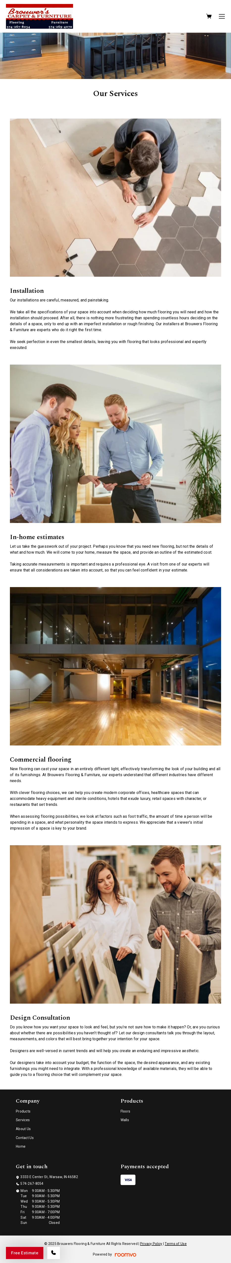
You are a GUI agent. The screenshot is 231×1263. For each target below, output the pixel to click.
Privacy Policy (151, 1244)
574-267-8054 (31, 1184)
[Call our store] (53, 1253)
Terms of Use (175, 1244)
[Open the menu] (222, 16)
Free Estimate (24, 1253)
